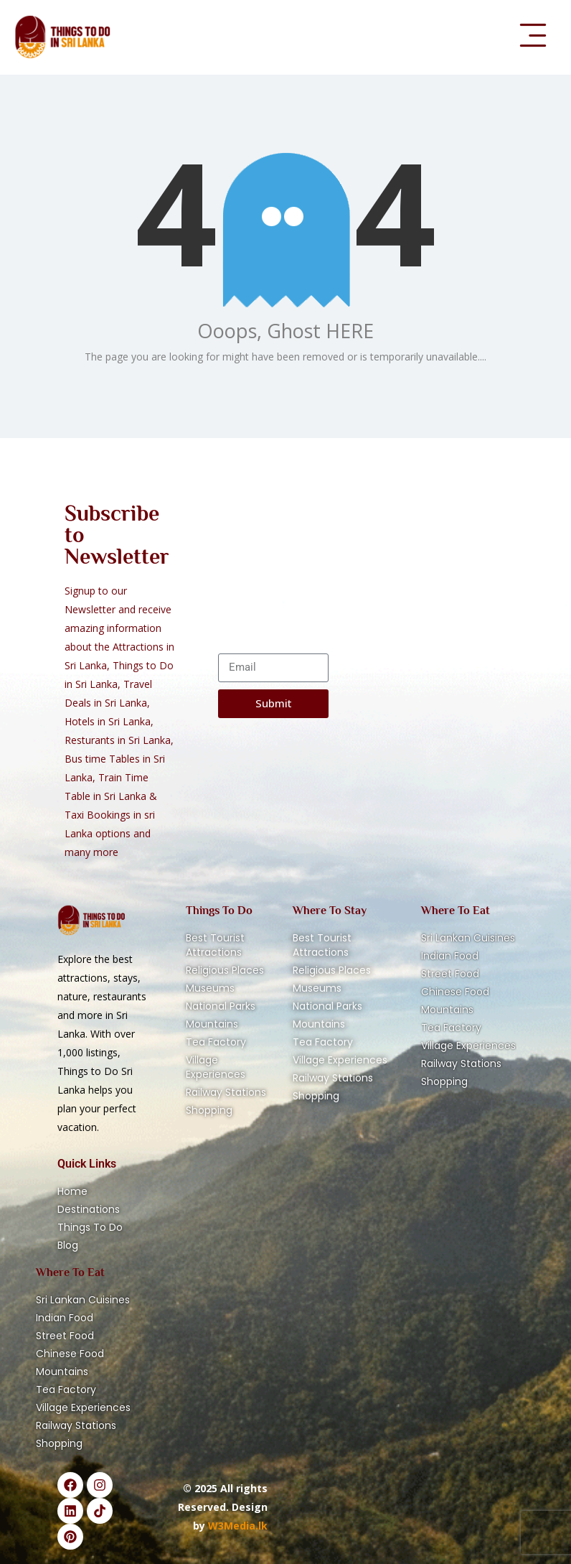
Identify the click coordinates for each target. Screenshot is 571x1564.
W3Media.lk (236, 1525)
